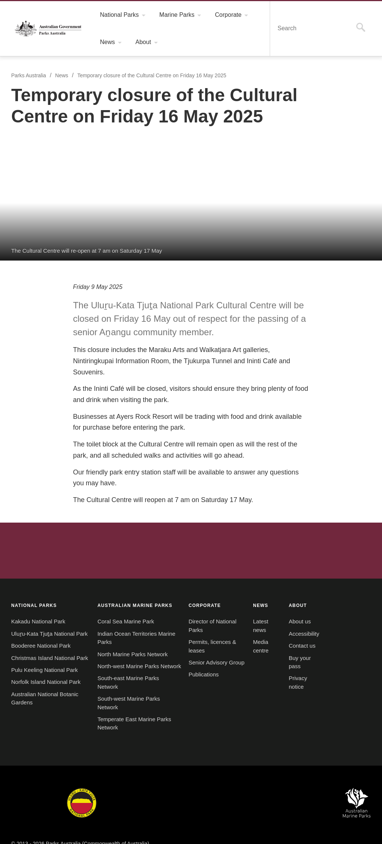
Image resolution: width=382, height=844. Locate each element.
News (62, 75)
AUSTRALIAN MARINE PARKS (130, 594)
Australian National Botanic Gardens (305, 800)
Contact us (290, 634)
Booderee (122, 800)
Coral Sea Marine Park (121, 610)
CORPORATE (197, 594)
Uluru (82, 800)
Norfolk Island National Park (46, 687)
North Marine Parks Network (130, 643)
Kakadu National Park (38, 610)
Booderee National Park (41, 643)
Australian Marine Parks (357, 800)
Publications (196, 672)
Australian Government (31, 539)
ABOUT (286, 594)
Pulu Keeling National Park (44, 675)
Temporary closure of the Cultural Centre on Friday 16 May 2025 (154, 75)
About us (288, 610)
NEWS (250, 594)
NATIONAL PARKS (34, 594)
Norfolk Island (161, 800)
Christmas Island (207, 800)
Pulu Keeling (252, 800)
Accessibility (293, 622)
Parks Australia (48, 29)
